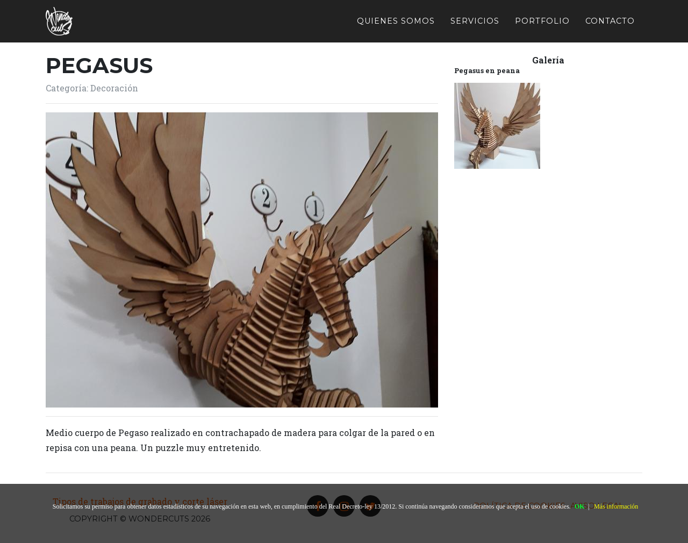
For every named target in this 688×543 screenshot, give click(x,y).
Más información (616, 506)
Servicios (474, 20)
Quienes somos (396, 20)
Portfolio (542, 20)
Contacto (610, 20)
